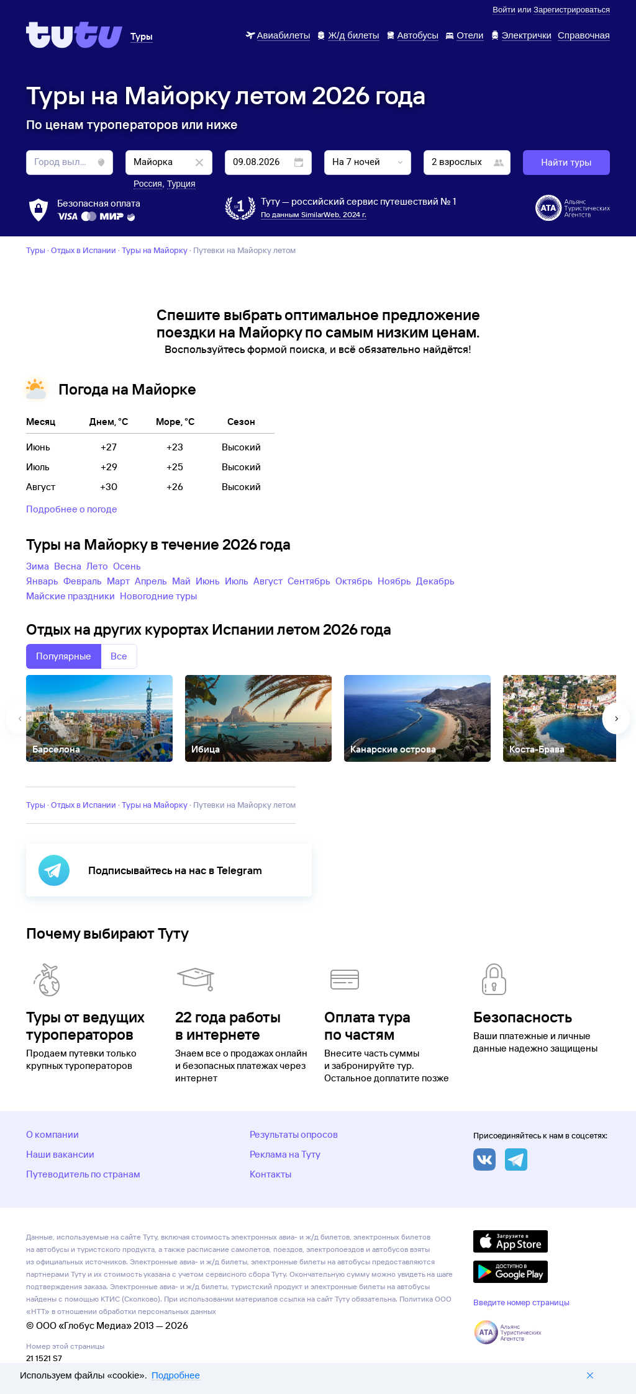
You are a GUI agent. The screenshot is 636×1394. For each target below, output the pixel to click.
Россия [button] (148, 184)
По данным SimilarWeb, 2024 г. (313, 214)
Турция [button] (181, 184)
